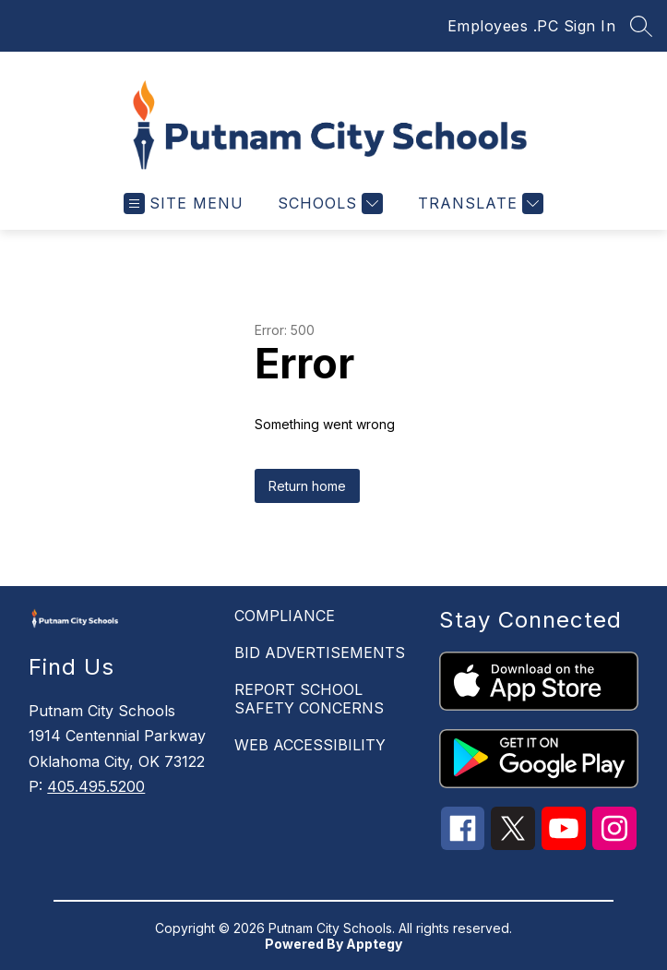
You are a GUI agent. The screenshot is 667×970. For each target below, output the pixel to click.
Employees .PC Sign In (531, 26)
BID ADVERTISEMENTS (319, 652)
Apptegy (374, 944)
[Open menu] (184, 203)
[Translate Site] (478, 203)
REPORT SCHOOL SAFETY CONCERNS (309, 698)
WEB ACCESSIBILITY (310, 745)
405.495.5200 (96, 786)
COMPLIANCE (284, 615)
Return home (307, 486)
